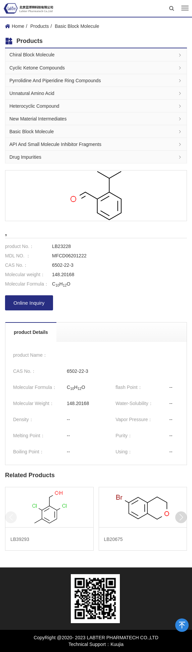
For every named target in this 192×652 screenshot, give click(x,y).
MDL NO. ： (18, 255)
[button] (181, 517)
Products (39, 26)
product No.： (19, 246)
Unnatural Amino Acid (96, 93)
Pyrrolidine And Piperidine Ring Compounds (96, 80)
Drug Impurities (96, 157)
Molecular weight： (25, 274)
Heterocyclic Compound (96, 106)
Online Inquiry (29, 303)
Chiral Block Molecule (96, 55)
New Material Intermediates (96, 118)
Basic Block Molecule (77, 26)
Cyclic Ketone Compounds (96, 67)
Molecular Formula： (27, 284)
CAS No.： (16, 265)
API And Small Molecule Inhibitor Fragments (96, 144)
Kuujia (117, 644)
